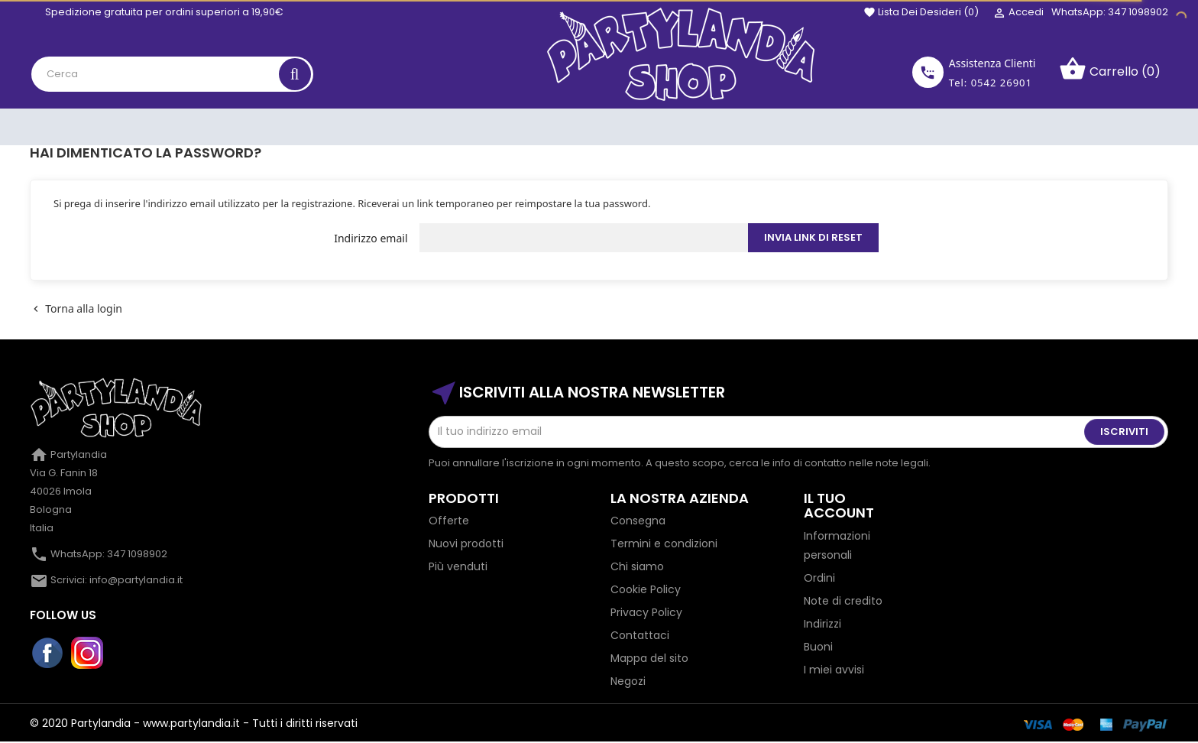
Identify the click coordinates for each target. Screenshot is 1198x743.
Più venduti (458, 566)
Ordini (819, 578)
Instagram (88, 653)
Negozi (628, 681)
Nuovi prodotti (466, 543)
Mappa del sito (649, 658)
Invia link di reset (813, 237)
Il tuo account (839, 505)
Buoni (818, 646)
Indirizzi (822, 623)
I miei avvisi (834, 669)
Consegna (637, 520)
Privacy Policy (646, 612)
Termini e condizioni (663, 543)
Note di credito (843, 600)
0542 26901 (1001, 82)
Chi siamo (637, 566)
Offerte (449, 520)
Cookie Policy (645, 589)
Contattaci (639, 635)
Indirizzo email (370, 238)
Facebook (48, 653)
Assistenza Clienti (992, 63)
